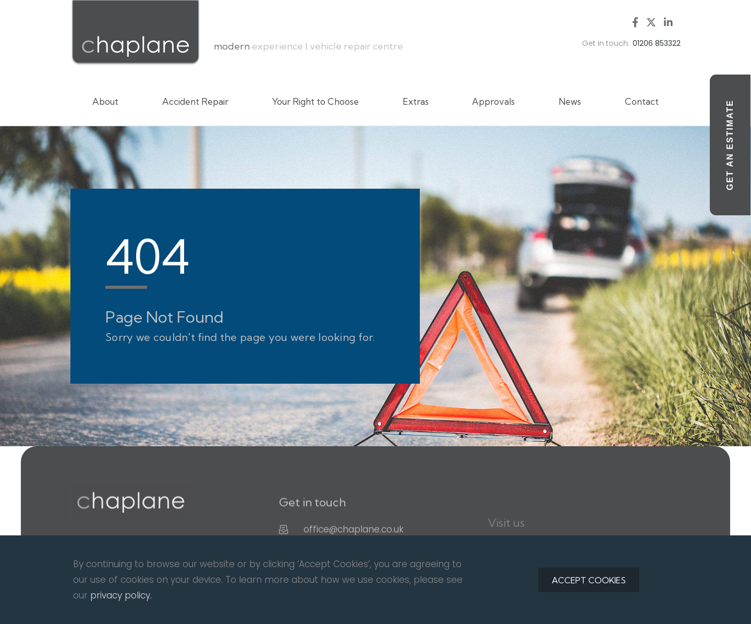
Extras (416, 101)
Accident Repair (195, 101)
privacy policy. (121, 595)
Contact (642, 101)
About (105, 101)
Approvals (493, 101)
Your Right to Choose (315, 101)
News (570, 101)
